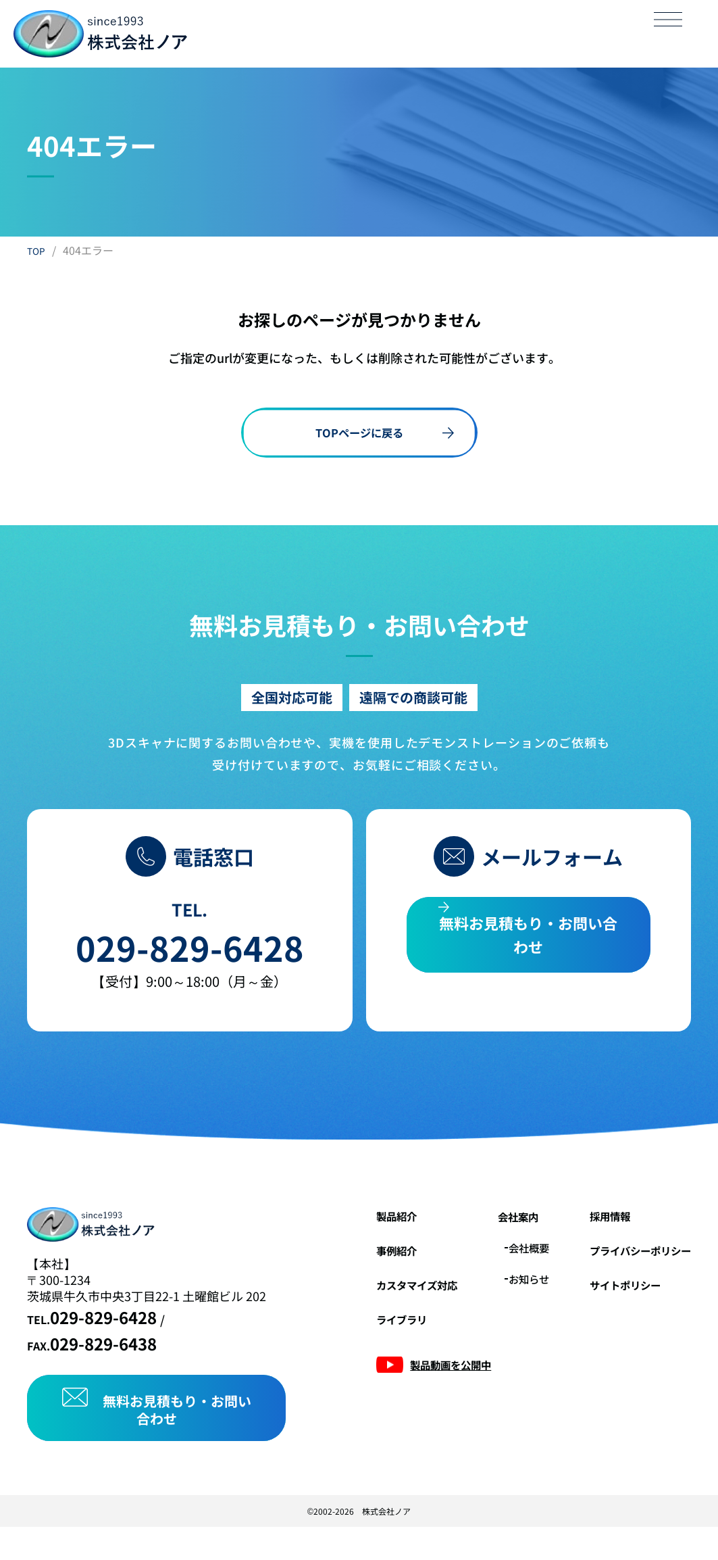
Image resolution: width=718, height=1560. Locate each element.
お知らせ (504, 1296)
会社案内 (491, 1235)
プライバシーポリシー (630, 1268)
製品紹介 (353, 1234)
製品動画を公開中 (411, 1381)
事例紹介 (353, 1268)
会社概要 (504, 1266)
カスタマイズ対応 (377, 1302)
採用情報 (593, 1234)
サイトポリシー (612, 1302)
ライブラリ (359, 1335)
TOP (38, 250)
